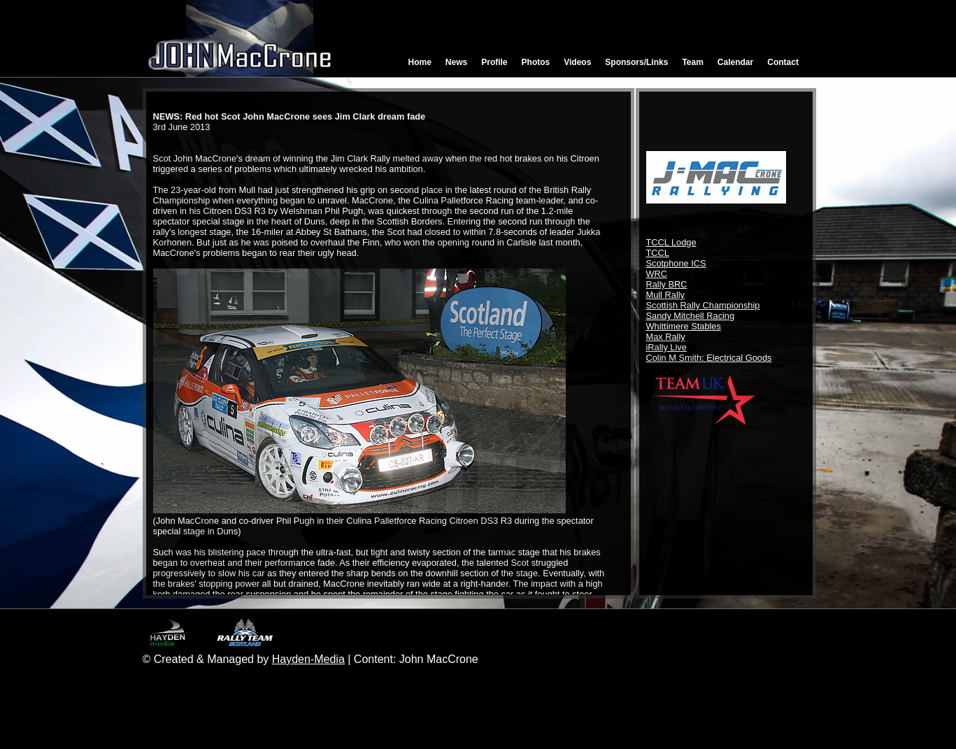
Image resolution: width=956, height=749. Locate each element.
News (456, 62)
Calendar (735, 62)
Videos (577, 62)
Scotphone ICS (676, 263)
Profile (494, 62)
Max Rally (665, 336)
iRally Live (666, 347)
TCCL (657, 253)
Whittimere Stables (683, 326)
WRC (657, 274)
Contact (783, 62)
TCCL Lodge (671, 242)
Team (692, 62)
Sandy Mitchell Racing (690, 316)
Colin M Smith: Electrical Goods (709, 357)
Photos (536, 62)
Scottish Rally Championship (703, 305)
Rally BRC (666, 284)
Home (419, 62)
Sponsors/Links (636, 62)
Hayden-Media (308, 659)
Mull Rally (665, 295)
